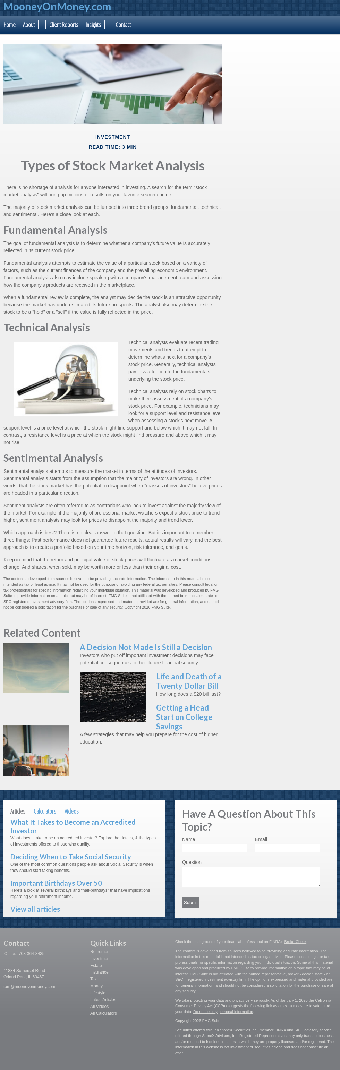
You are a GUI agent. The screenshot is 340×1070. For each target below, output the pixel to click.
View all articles (35, 909)
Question (192, 862)
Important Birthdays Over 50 (56, 883)
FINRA (280, 1030)
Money (96, 986)
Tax (93, 979)
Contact (123, 24)
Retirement (100, 951)
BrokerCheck (295, 942)
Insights (93, 24)
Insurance (99, 972)
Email (261, 839)
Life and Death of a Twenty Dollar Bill (189, 681)
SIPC (298, 1030)
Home (9, 24)
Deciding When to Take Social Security (70, 856)
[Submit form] (190, 902)
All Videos (99, 1006)
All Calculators (103, 1013)
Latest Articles (103, 999)
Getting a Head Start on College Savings (184, 717)
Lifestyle (97, 993)
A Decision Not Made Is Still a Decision (146, 647)
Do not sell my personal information (223, 1012)
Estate (96, 965)
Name (188, 839)
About (29, 24)
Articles (17, 811)
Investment (100, 958)
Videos (72, 811)
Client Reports (63, 24)
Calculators (45, 811)
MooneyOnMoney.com (57, 6)
